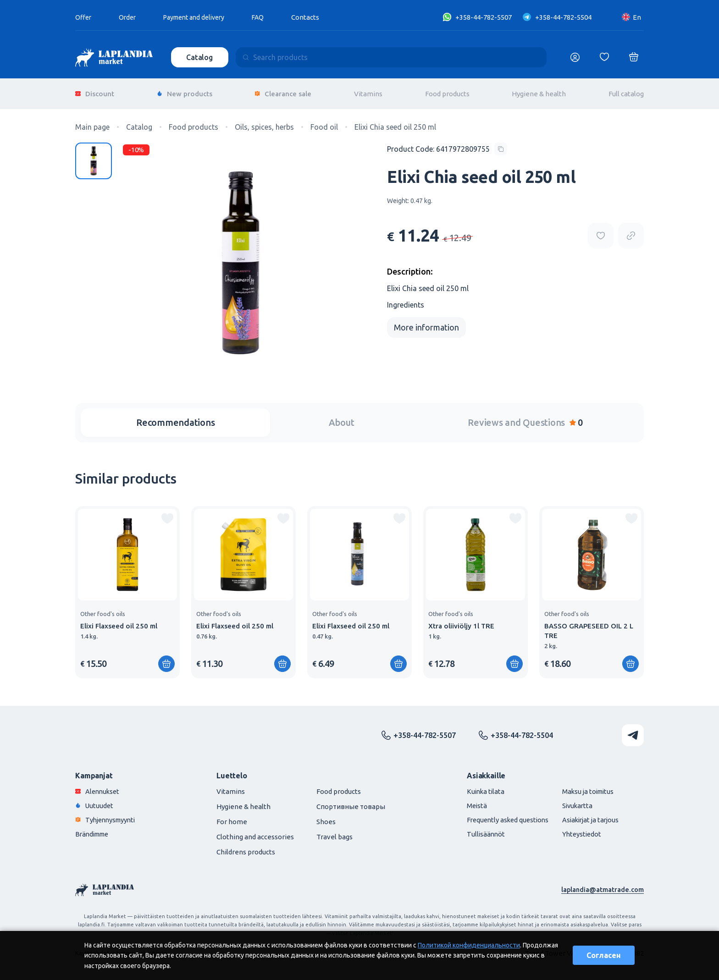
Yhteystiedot (578, 829)
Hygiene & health (539, 91)
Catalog (200, 57)
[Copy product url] (631, 231)
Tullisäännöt (478, 829)
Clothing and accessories (255, 832)
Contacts (316, 17)
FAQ (268, 17)
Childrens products (245, 847)
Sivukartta (574, 801)
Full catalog (626, 91)
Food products (447, 91)
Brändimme (94, 829)
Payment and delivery (200, 17)
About (341, 418)
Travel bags (334, 832)
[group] (127, 587)
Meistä (469, 801)
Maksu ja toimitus (585, 787)
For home (231, 817)
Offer (84, 17)
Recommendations (175, 418)
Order (129, 17)
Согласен (603, 955)
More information (426, 322)
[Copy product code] (447, 144)
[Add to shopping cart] (166, 659)
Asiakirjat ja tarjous (588, 815)
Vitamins (368, 91)
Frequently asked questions (501, 815)
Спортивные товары (350, 802)
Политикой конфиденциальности (469, 945)
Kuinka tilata (478, 787)
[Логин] (575, 57)
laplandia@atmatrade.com (602, 885)
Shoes (326, 817)
